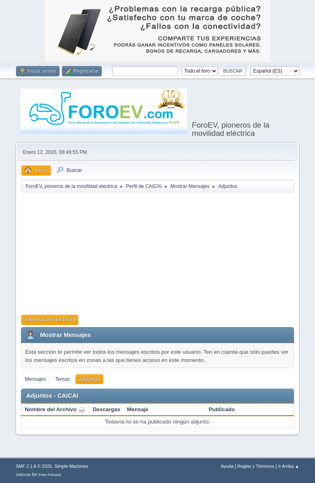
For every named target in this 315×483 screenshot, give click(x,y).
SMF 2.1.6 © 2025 (34, 466)
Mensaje (137, 409)
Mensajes (35, 379)
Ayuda (227, 466)
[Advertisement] (168, 252)
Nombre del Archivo (55, 409)
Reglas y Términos (255, 466)
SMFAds (23, 474)
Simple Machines (71, 466)
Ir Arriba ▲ (288, 466)
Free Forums (50, 474)
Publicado (222, 409)
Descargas (106, 409)
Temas (62, 379)
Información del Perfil (50, 320)
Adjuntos (89, 379)
